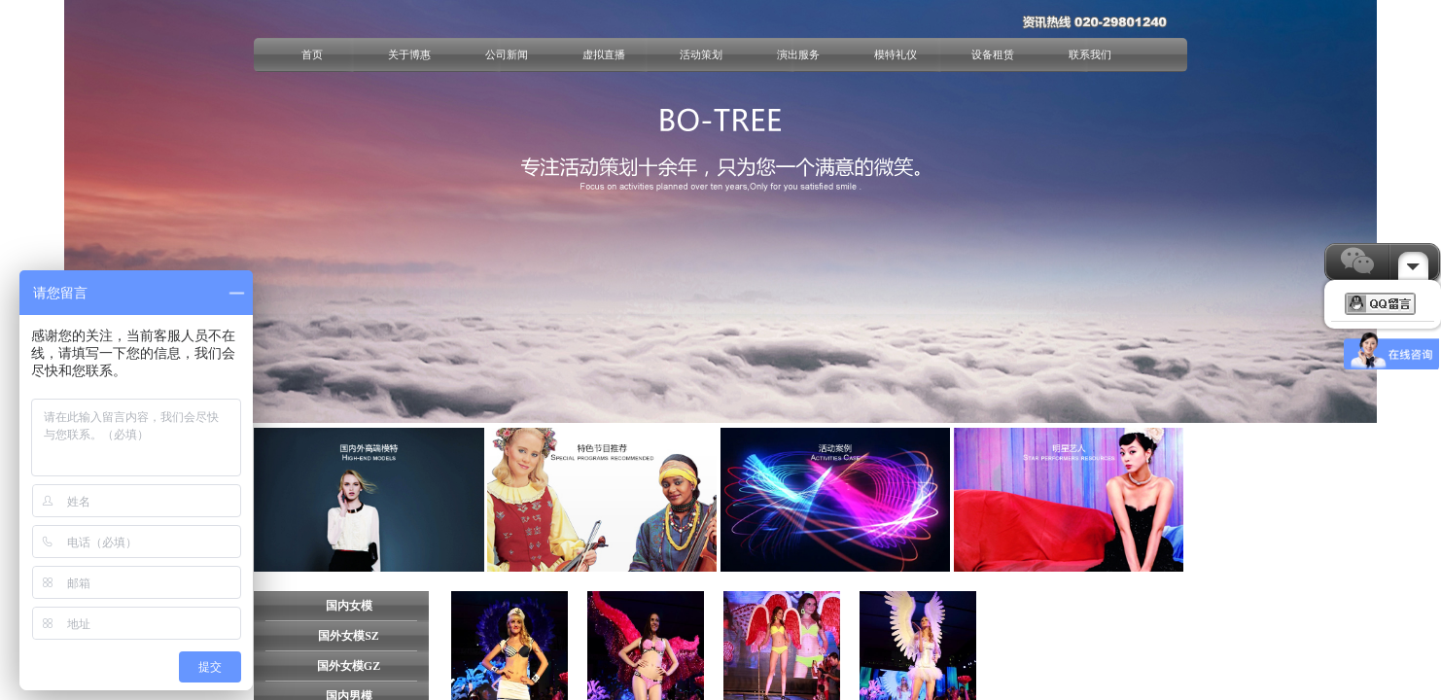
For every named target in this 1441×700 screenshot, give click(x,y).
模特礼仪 (895, 54)
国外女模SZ (348, 636)
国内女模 (349, 605)
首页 (312, 54)
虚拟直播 (603, 54)
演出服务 (798, 54)
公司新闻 (506, 54)
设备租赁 (992, 54)
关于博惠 (409, 54)
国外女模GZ (348, 666)
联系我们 (1090, 54)
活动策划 (701, 54)
